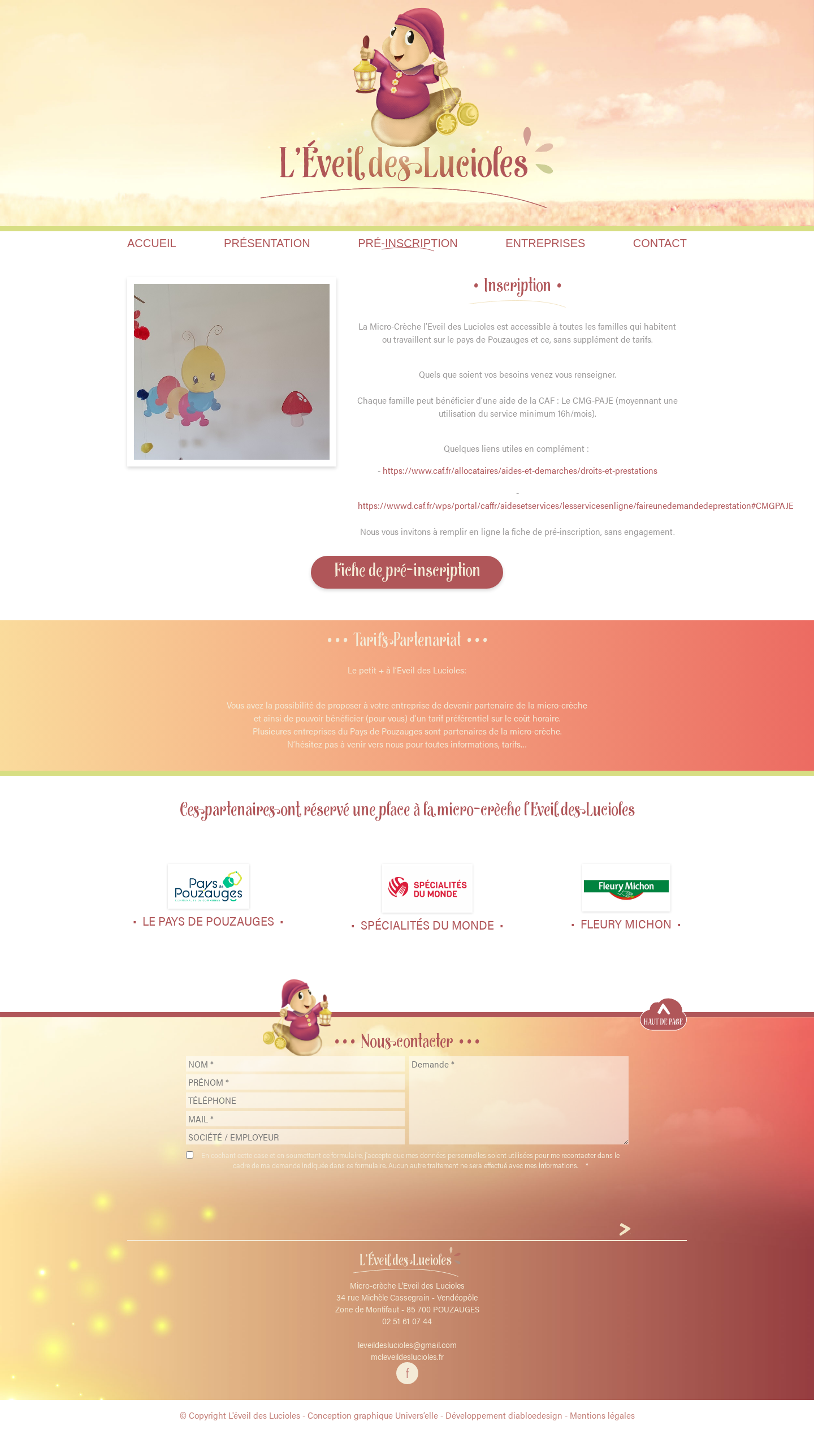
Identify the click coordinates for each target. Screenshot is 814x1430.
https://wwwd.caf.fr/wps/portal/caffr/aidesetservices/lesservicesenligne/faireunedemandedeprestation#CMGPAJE (576, 505)
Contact (660, 243)
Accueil (151, 243)
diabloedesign (535, 1415)
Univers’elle (416, 1415)
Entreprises (545, 243)
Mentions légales (602, 1415)
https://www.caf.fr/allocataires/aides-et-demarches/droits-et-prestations (520, 470)
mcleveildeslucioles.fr (407, 1356)
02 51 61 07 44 (407, 1321)
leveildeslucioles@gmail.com (407, 1344)
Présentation (267, 243)
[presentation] (407, 1198)
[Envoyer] (625, 1230)
